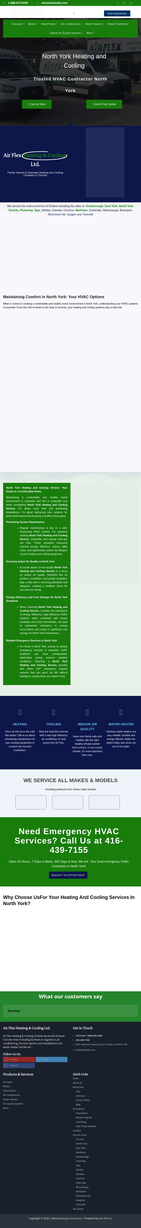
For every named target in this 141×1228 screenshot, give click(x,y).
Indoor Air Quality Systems (66, 33)
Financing (81, 1121)
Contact (77, 1130)
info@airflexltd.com (84, 1049)
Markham (81, 1152)
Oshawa (80, 1174)
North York (81, 1143)
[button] (74, 13)
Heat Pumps (49, 24)
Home (76, 1078)
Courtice (80, 1178)
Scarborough (82, 1156)
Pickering (80, 1161)
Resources (78, 1087)
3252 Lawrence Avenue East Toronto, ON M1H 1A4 (100, 1044)
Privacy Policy (83, 1100)
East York (80, 1147)
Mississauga (82, 1187)
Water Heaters (94, 24)
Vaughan (80, 1200)
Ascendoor (75, 1218)
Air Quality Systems (13, 1103)
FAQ (78, 1091)
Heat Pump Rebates (86, 1126)
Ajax (78, 1165)
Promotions (79, 1108)
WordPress (105, 1218)
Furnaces (18, 24)
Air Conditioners (71, 24)
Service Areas (80, 1134)
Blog (78, 1104)
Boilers (32, 24)
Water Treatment (118, 24)
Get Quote (78, 1208)
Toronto (80, 1139)
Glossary (80, 1095)
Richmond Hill (83, 1195)
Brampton (81, 1191)
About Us (77, 1082)
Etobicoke (81, 1182)
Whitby (79, 1169)
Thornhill (80, 1204)
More (90, 33)
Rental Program (84, 1117)
